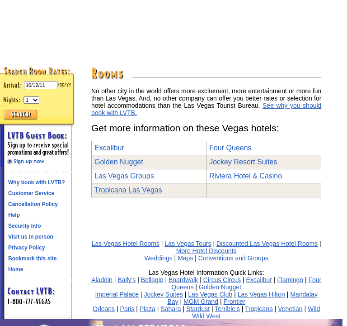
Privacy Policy (26, 247)
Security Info (24, 226)
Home (15, 269)
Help (14, 215)
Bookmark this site (32, 258)
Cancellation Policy (33, 204)
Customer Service (31, 193)
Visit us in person (30, 237)
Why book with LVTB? (36, 182)
